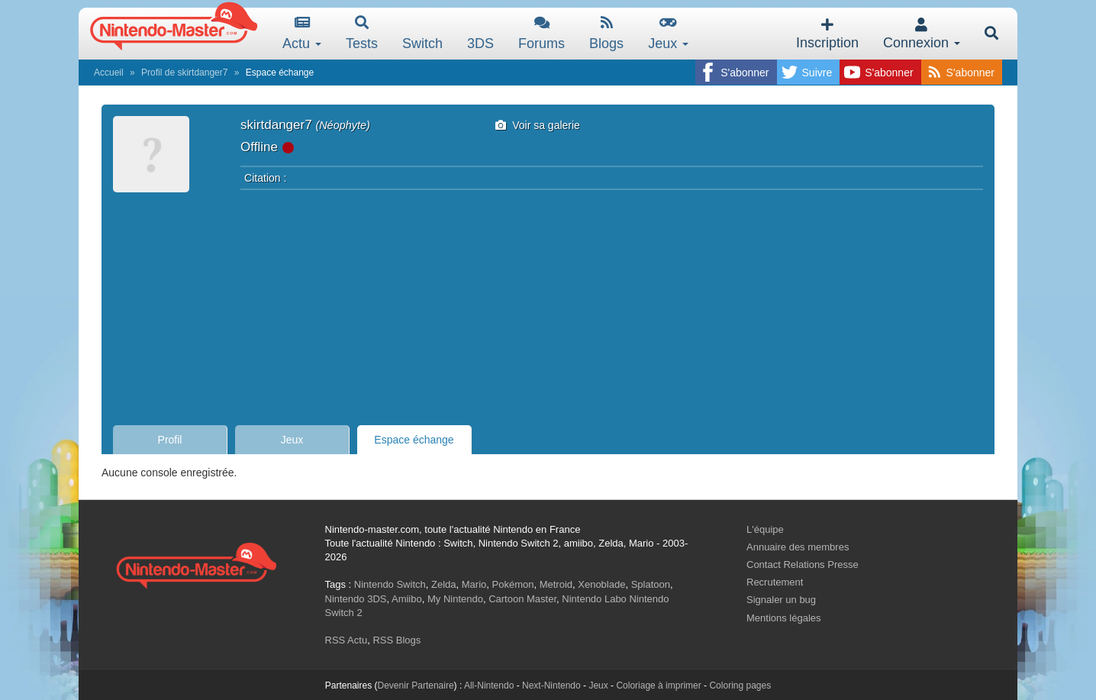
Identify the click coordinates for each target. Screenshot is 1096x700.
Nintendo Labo (594, 599)
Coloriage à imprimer (658, 685)
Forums (541, 33)
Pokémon (513, 584)
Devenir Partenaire (416, 685)
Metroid (556, 584)
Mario (474, 584)
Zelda (443, 584)
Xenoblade (601, 584)
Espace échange (413, 440)
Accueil (109, 72)
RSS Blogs (396, 640)
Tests (362, 33)
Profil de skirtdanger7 (184, 72)
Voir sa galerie (537, 125)
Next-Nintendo (551, 685)
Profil (170, 440)
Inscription (827, 34)
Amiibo (407, 599)
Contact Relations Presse (802, 564)
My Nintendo (455, 599)
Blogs (606, 33)
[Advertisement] (548, 303)
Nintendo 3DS (356, 599)
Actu (301, 33)
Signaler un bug (781, 599)
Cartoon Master (522, 599)
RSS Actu (346, 640)
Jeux (668, 33)
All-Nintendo (489, 685)
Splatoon (650, 584)
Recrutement (774, 582)
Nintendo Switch (390, 584)
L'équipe (765, 529)
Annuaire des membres (797, 547)
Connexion (921, 34)
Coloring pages (740, 685)
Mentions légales (783, 618)
